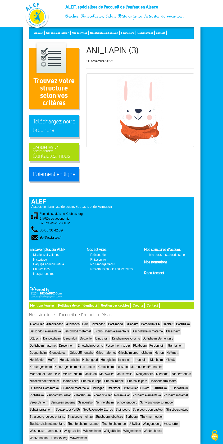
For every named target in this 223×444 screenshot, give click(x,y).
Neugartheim (145, 374)
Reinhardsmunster (58, 395)
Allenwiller (37, 324)
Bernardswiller (150, 324)
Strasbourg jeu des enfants (47, 417)
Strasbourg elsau (177, 410)
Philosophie (98, 260)
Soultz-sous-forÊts (68, 410)
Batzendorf (98, 324)
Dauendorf (70, 338)
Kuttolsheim (106, 367)
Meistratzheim (72, 374)
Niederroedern (181, 374)
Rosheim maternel (176, 395)
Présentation (98, 255)
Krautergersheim (41, 367)
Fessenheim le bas (118, 346)
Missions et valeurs (46, 255)
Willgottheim (112, 431)
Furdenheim (157, 346)
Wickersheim (92, 431)
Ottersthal (113, 388)
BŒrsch (35, 338)
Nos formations (155, 262)
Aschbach (73, 324)
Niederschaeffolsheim (44, 381)
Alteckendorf (55, 324)
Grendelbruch (58, 353)
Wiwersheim (78, 438)
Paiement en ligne (54, 174)
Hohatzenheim (70, 360)
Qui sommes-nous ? (57, 33)
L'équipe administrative (48, 264)
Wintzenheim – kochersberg (49, 438)
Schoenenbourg (126, 402)
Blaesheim (173, 331)
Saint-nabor (86, 402)
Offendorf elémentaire (44, 388)
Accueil (38, 33)
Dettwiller (86, 338)
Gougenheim (38, 353)
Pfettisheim (159, 388)
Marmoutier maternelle (45, 374)
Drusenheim (67, 346)
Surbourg (132, 417)
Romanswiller (102, 395)
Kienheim (156, 360)
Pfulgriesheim (178, 388)
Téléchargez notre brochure (54, 126)
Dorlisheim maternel (43, 346)
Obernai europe (91, 381)
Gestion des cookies (115, 305)
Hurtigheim (108, 360)
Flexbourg (140, 346)
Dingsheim (102, 338)
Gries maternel (106, 353)
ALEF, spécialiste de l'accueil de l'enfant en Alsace (125, 8)
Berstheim (183, 324)
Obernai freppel (114, 381)
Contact (160, 33)
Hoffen (52, 360)
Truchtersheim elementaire (47, 424)
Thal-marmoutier (151, 417)
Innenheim (125, 360)
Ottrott (144, 388)
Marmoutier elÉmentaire (146, 367)
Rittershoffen (82, 395)
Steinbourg (123, 410)
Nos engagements (102, 264)
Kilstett (170, 360)
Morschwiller (124, 374)
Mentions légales (42, 305)
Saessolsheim (39, 402)
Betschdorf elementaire (45, 331)
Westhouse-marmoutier (45, 431)
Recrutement (145, 33)
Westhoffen (171, 424)
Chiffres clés (41, 269)
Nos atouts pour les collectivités (111, 269)
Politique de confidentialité (77, 305)
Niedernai (162, 374)
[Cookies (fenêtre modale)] (214, 436)
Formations (127, 33)
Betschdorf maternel (77, 331)
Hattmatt (172, 353)
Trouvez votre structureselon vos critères (54, 91)
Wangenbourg (152, 424)
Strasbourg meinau (80, 417)
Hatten (159, 353)
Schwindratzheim (41, 410)
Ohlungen (97, 388)
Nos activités (79, 33)
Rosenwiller (122, 395)
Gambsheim (176, 346)
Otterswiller (130, 388)
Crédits (138, 305)
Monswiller (106, 374)
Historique (40, 260)
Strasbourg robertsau (109, 417)
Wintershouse (153, 431)
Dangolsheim (52, 338)
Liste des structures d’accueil (167, 255)
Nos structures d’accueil (104, 33)
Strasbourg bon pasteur (148, 410)
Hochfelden (37, 360)
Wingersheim (132, 431)
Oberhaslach (70, 381)
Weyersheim (72, 431)
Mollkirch (90, 374)
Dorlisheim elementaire (158, 338)
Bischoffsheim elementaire (111, 331)
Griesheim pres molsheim (135, 353)
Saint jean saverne (63, 402)
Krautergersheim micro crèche (75, 367)
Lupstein (122, 367)
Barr (85, 324)
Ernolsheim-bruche (90, 346)
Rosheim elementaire (146, 395)
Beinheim (132, 324)
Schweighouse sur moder (157, 402)
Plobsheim (37, 395)
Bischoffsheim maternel (148, 331)
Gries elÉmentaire (82, 353)
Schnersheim (105, 402)
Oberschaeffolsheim (163, 381)
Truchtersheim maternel (83, 424)
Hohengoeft (90, 360)
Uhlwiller (134, 424)
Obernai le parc (137, 381)
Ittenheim (141, 360)
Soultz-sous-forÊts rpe (98, 410)
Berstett (168, 324)
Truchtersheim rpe (114, 424)
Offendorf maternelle (75, 388)
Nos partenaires (43, 274)
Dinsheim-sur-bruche (126, 338)
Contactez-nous (54, 152)
